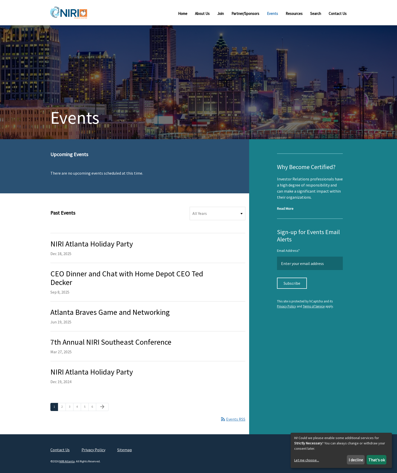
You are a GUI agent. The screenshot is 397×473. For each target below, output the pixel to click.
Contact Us (338, 13)
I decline (356, 459)
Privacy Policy (286, 306)
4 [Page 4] (78, 406)
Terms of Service (314, 306)
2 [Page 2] (63, 406)
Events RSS (232, 419)
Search (315, 13)
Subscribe (292, 283)
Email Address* (288, 250)
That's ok (376, 459)
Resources (294, 13)
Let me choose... (306, 460)
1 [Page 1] (55, 406)
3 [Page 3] (71, 406)
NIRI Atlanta (67, 461)
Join (220, 13)
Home (182, 13)
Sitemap (124, 449)
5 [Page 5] (86, 406)
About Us (202, 13)
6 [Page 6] (93, 406)
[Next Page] (102, 407)
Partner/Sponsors (245, 13)
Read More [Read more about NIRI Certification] (285, 208)
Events (272, 13)
